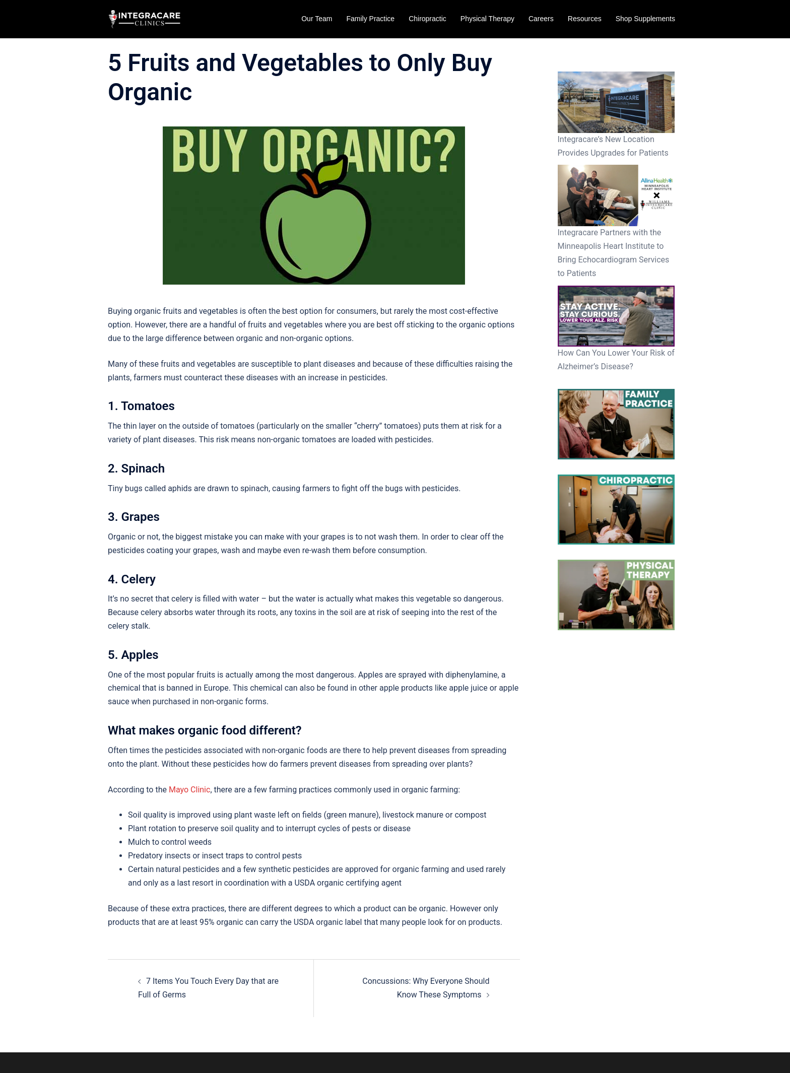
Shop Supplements (645, 19)
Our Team (316, 19)
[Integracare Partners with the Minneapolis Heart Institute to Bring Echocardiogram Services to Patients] (616, 195)
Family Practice (370, 19)
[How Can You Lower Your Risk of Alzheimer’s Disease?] (616, 316)
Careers (541, 19)
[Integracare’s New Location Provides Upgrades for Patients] (616, 102)
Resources (585, 19)
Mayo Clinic (189, 789)
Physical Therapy (487, 19)
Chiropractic (427, 19)
